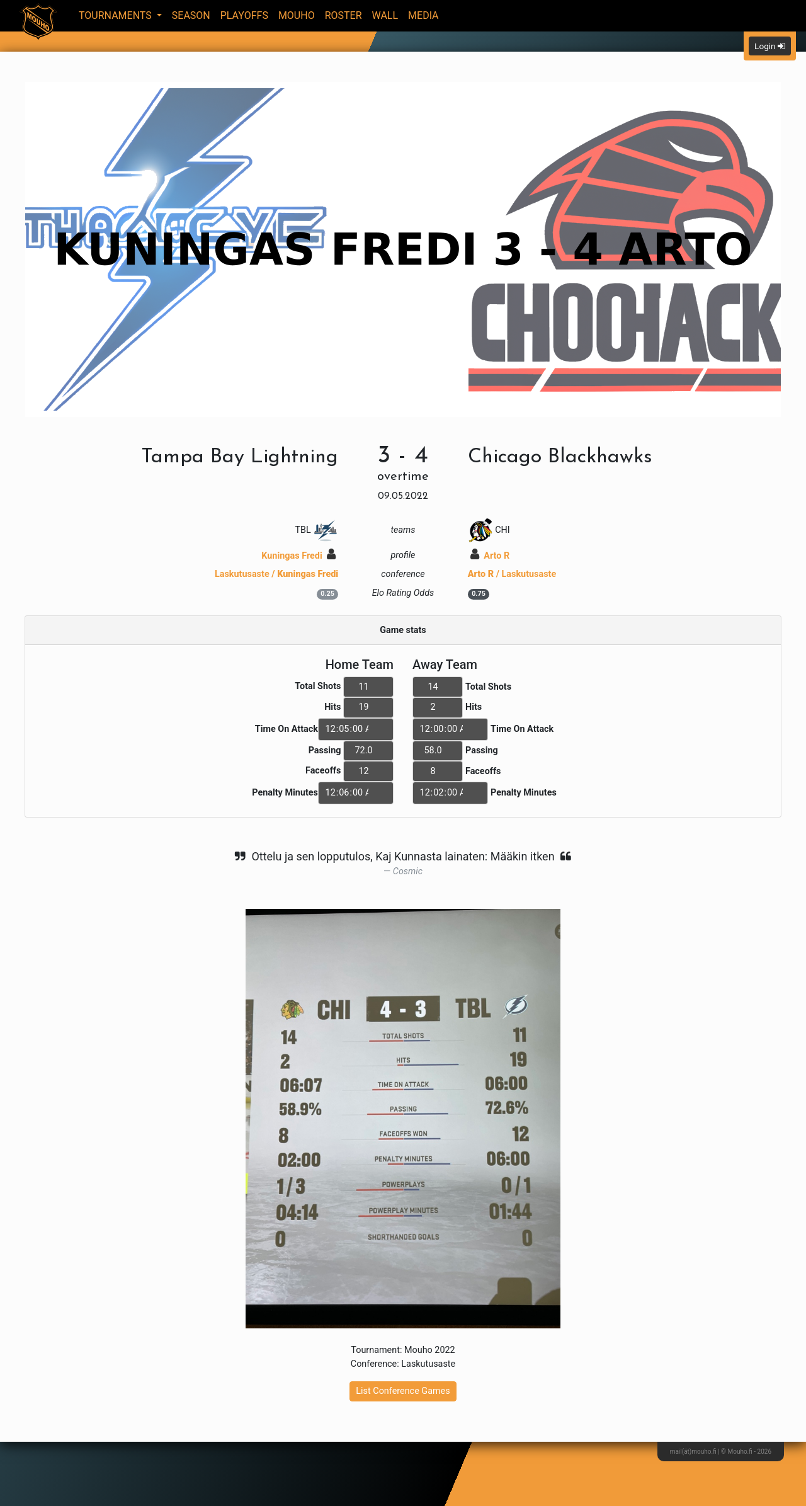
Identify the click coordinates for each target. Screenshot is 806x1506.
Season (191, 15)
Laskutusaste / (276, 574)
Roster (343, 15)
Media (423, 15)
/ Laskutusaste (512, 574)
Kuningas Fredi (298, 555)
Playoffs (244, 15)
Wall (385, 15)
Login (769, 46)
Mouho (296, 15)
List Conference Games (403, 1391)
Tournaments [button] (116, 15)
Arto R (489, 555)
